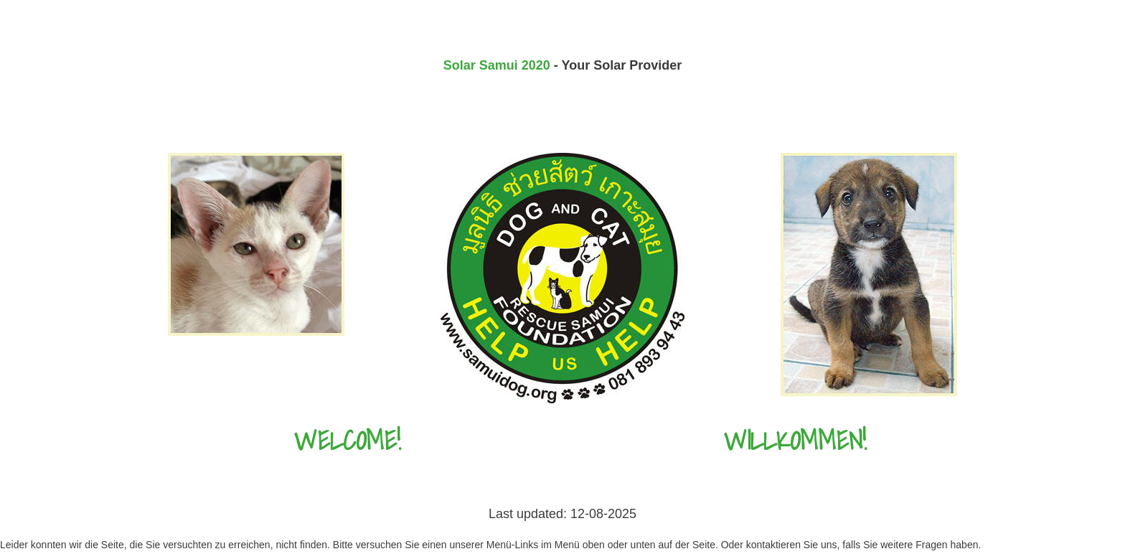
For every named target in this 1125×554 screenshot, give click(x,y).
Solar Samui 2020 (496, 65)
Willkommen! (795, 440)
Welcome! (347, 440)
